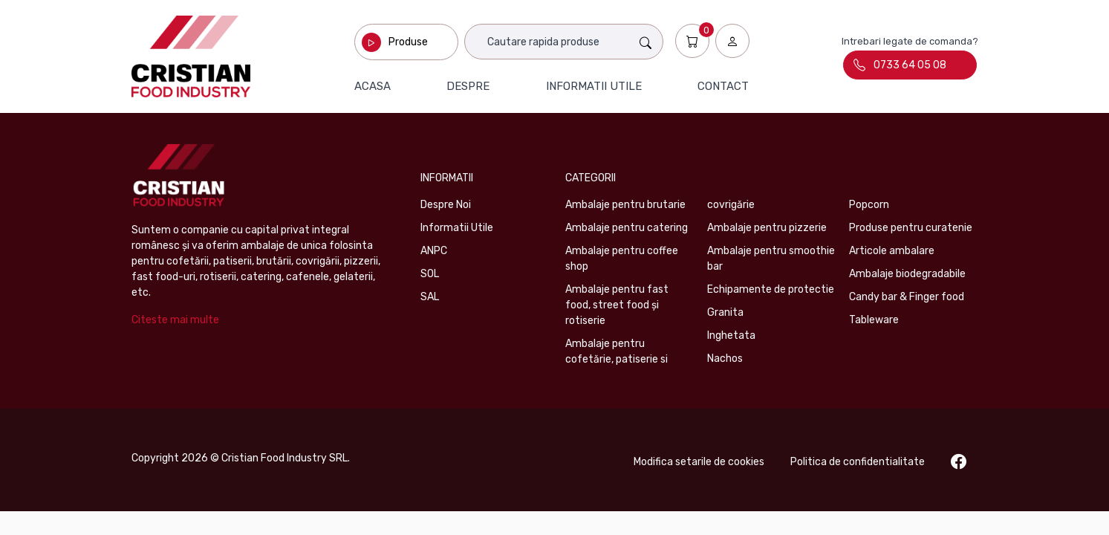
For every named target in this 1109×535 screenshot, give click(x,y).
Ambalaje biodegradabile (907, 274)
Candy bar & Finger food (906, 297)
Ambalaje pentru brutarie (625, 204)
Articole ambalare (891, 250)
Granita (725, 312)
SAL (429, 297)
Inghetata (731, 335)
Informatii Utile (456, 227)
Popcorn (869, 204)
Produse (408, 42)
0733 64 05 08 (899, 65)
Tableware (874, 320)
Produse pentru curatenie (910, 227)
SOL (429, 274)
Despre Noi (445, 204)
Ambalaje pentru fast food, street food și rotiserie (617, 305)
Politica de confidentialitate (857, 461)
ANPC (433, 250)
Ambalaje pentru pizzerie (767, 227)
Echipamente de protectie (770, 289)
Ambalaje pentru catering (626, 227)
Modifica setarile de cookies (699, 461)
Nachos (725, 358)
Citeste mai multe (175, 320)
